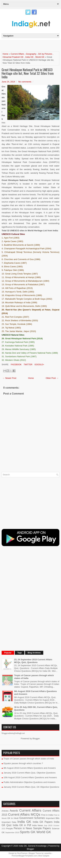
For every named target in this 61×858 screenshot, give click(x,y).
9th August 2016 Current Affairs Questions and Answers (30, 768)
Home (5, 54)
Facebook (15, 364)
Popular (8, 653)
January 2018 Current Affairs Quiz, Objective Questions (29, 772)
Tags (19, 653)
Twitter (27, 364)
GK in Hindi (13, 818)
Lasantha (47, 853)
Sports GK (27, 832)
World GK (39, 57)
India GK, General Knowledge (33, 846)
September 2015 (12, 832)
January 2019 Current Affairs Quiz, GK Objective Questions (31, 787)
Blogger (36, 738)
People (9, 828)
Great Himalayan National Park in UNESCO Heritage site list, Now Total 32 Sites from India (28, 73)
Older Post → (52, 378)
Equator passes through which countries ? (23, 763)
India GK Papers (43, 822)
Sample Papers (42, 828)
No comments (24, 81)
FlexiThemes (22, 853)
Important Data (9, 822)
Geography (31, 54)
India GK (29, 57)
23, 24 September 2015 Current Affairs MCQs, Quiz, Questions (33, 661)
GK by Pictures (45, 54)
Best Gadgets (44, 856)
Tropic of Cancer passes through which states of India (29, 758)
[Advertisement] (31, 45)
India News (37, 825)
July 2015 (48, 825)
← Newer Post (9, 378)
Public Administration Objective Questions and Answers (29, 782)
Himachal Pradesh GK (13, 57)
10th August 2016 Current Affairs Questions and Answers (30, 777)
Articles (5, 811)
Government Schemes (32, 818)
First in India (47, 815)
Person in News (23, 828)
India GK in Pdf (22, 825)
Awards (14, 810)
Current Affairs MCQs (24, 814)
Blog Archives (34, 653)
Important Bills (52, 818)
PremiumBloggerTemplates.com (24, 856)
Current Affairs (17, 54)
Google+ (39, 364)
